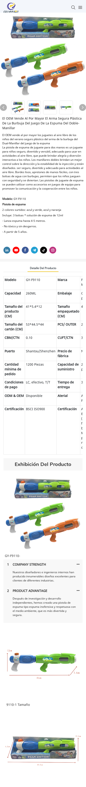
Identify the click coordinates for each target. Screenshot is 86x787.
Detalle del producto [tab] (43, 268)
